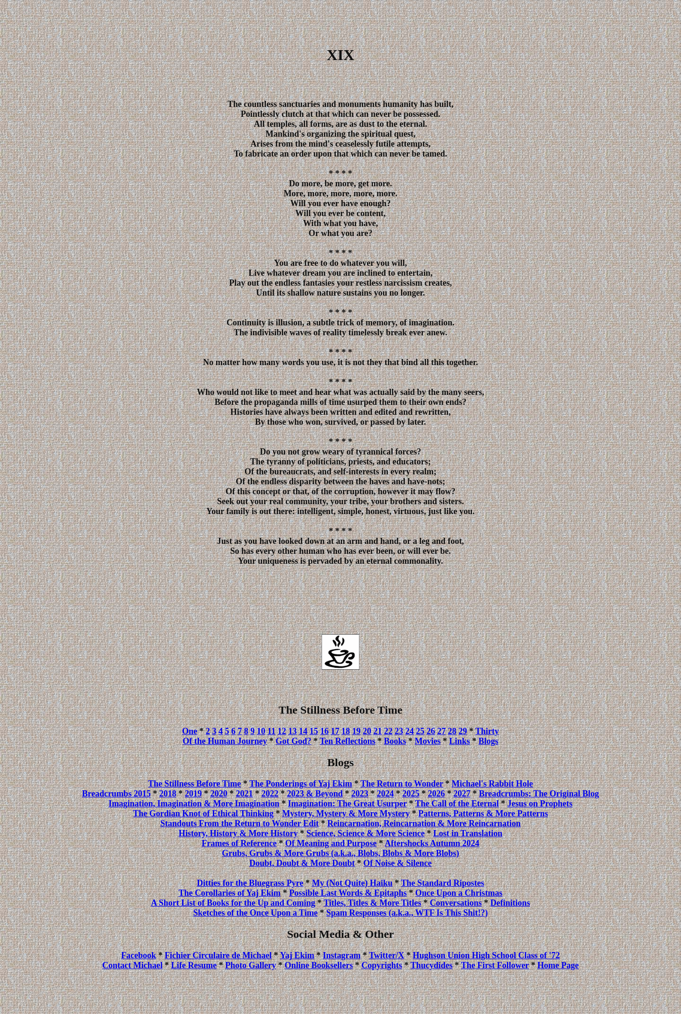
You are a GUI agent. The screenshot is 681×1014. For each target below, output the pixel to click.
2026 (436, 793)
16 (324, 731)
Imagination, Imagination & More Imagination (193, 803)
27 (441, 731)
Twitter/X (386, 955)
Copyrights (381, 965)
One (189, 731)
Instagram (341, 955)
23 (398, 731)
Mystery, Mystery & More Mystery (346, 813)
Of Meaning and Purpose (331, 843)
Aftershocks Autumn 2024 (432, 843)
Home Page (557, 965)
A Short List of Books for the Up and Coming (233, 903)
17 (335, 731)
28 (452, 731)
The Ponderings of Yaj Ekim (300, 783)
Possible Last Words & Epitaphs (348, 893)
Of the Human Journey (225, 741)
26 (431, 731)
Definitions (510, 903)
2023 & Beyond (315, 793)
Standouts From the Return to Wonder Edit (239, 823)
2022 (270, 793)
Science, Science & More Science (365, 833)
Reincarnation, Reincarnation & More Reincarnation (424, 823)
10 (261, 731)
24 (409, 731)
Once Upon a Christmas (459, 893)
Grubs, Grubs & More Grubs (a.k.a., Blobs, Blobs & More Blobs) (340, 853)
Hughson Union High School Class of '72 (486, 955)
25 (420, 731)
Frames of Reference (239, 843)
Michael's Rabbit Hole (492, 783)
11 (271, 731)
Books (395, 741)
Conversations (456, 903)
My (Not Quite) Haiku (352, 883)
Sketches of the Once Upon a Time (255, 913)
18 (345, 731)
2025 (410, 793)
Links (459, 741)
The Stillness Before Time (194, 783)
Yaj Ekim (297, 955)
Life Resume (194, 965)
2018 (167, 793)
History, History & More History (238, 833)
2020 (218, 793)
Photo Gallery (250, 965)
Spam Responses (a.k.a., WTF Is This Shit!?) (407, 913)
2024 (385, 793)
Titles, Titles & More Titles (372, 903)
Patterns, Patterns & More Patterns (483, 813)
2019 (193, 793)
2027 (462, 793)
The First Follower (495, 965)
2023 (359, 793)
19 (356, 731)
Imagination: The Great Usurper (347, 803)
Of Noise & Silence (397, 863)
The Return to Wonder (401, 783)
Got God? (294, 741)
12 (282, 731)
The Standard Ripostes (442, 883)
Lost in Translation (467, 833)
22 (388, 731)
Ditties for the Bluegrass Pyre (250, 883)
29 (462, 731)
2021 (244, 793)
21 (377, 731)
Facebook (138, 955)
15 (313, 731)
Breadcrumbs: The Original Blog (539, 793)
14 (303, 731)
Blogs (488, 741)
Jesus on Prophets (540, 803)
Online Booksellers (319, 965)
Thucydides (431, 965)
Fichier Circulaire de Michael (218, 955)
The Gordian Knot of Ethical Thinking (203, 813)
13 (292, 731)
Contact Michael (132, 965)
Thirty (487, 731)
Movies (428, 741)
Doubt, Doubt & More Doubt (302, 863)
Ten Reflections (347, 741)
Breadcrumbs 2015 (116, 793)
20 (367, 731)
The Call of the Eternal (457, 803)
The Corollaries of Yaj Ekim (229, 893)
